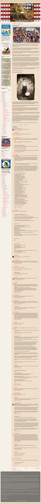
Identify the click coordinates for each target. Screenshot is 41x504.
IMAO (2, 154)
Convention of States (4, 153)
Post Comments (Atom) (19, 470)
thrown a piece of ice (15, 110)
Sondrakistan (3, 155)
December (4, 185)
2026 (3, 93)
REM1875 (15, 255)
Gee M (15, 154)
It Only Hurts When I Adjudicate (5, 118)
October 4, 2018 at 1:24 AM (17, 400)
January (4, 215)
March (4, 213)
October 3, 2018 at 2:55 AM (17, 207)
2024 (3, 95)
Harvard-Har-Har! (5, 121)
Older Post (38, 468)
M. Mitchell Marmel (16, 128)
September (4, 124)
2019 (3, 183)
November (4, 186)
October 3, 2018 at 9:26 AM (17, 324)
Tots (14, 326)
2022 (3, 97)
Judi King (15, 266)
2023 (3, 96)
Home (26, 468)
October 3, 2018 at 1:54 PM (17, 390)
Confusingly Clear (16, 458)
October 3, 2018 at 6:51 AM (17, 292)
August (4, 125)
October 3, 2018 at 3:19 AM (17, 257)
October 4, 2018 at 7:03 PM (17, 449)
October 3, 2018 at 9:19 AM (17, 319)
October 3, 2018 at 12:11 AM (17, 130)
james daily (15, 433)
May (3, 128)
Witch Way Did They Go (6, 114)
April (3, 129)
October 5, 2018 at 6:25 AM (17, 463)
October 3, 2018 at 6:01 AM (17, 274)
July (3, 126)
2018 (3, 184)
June (3, 127)
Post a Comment (15, 465)
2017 (3, 134)
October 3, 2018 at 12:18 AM (17, 142)
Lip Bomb (4, 108)
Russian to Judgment (5, 111)
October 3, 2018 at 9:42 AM (17, 333)
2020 (3, 99)
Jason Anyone (16, 137)
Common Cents (3, 152)
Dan (14, 387)
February (4, 214)
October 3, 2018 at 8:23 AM (17, 309)
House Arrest (4, 205)
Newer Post (14, 468)
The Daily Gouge (3, 156)
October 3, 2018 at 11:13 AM (17, 362)
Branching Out (4, 110)
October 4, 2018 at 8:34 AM (17, 413)
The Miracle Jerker (5, 109)
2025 (3, 94)
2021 (3, 98)
